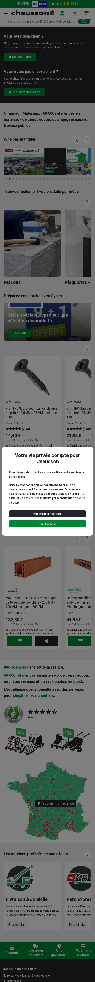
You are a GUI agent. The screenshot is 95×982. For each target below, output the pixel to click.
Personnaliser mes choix (47, 514)
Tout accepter (47, 523)
